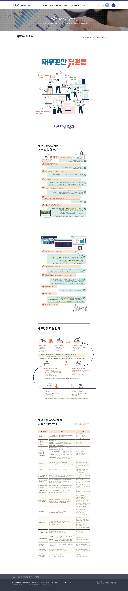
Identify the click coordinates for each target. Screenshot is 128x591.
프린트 (108, 38)
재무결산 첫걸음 (91, 37)
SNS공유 (110, 38)
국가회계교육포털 (22, 5)
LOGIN (102, 5)
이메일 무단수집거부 (27, 577)
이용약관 (37, 577)
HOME (97, 5)
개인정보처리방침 (16, 577)
